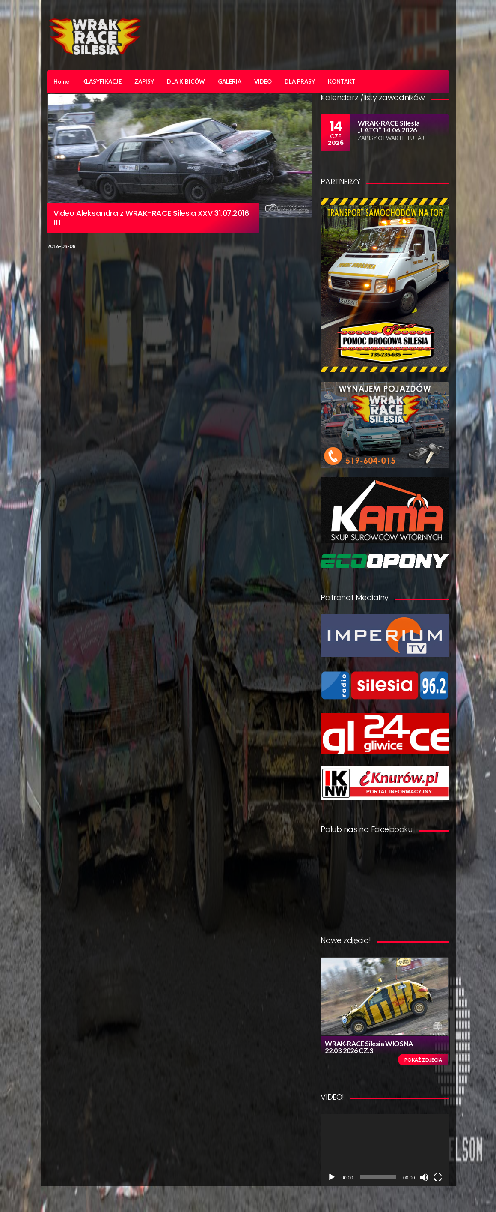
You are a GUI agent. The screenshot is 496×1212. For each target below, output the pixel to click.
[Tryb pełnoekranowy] (438, 1177)
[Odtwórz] (331, 1177)
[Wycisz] (424, 1177)
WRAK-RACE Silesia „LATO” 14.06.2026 (389, 126)
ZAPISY (144, 81)
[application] (385, 1150)
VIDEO (263, 81)
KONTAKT (342, 81)
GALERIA (229, 81)
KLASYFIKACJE (102, 81)
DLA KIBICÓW (186, 81)
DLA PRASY (300, 81)
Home (61, 81)
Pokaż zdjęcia (423, 1059)
